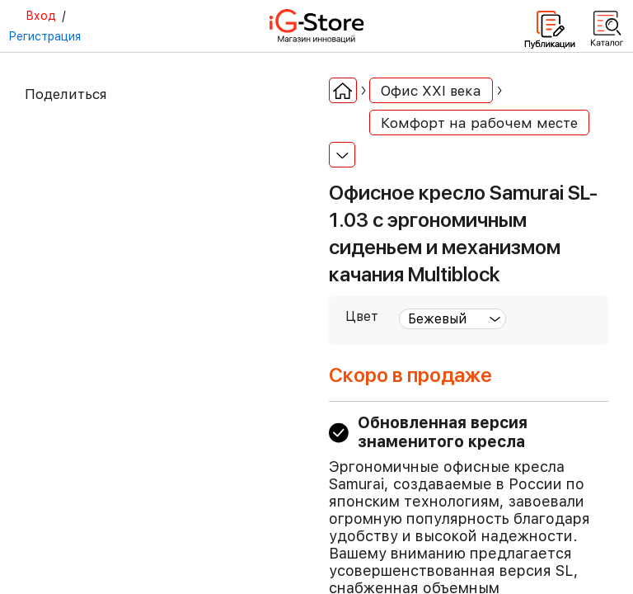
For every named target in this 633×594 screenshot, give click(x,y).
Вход (41, 15)
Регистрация (44, 36)
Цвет (361, 316)
